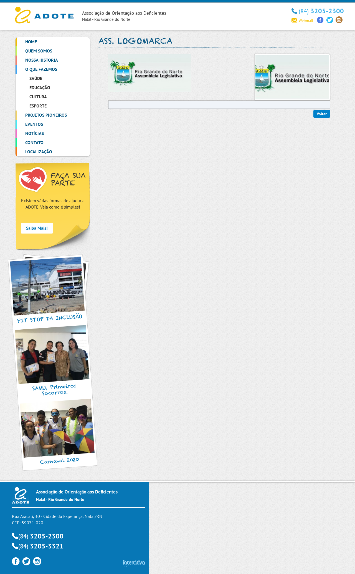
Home (31, 41)
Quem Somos (38, 51)
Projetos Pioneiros (46, 115)
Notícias (34, 133)
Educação (39, 87)
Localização (38, 151)
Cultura (38, 96)
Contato (34, 142)
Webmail (302, 20)
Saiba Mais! (37, 228)
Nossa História (41, 60)
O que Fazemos (41, 69)
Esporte (38, 106)
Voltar (322, 113)
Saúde (35, 78)
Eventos (34, 124)
